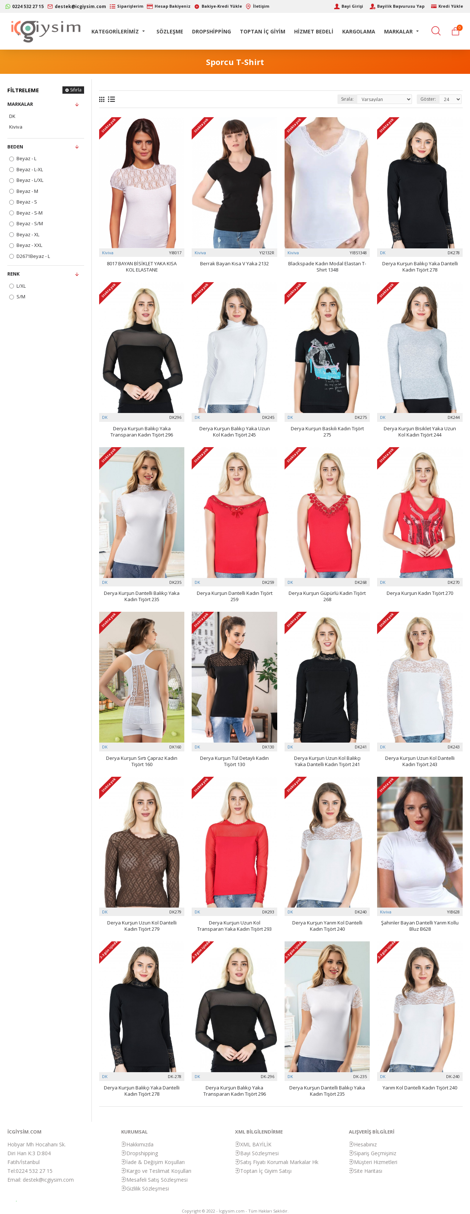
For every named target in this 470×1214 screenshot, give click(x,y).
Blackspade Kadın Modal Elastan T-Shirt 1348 (327, 267)
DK (383, 252)
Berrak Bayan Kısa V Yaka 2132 (234, 264)
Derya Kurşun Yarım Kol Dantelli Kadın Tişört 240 (327, 926)
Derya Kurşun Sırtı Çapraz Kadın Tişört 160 (141, 761)
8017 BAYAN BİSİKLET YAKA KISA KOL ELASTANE (142, 267)
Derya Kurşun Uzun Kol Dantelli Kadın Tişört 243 (420, 761)
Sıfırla (76, 90)
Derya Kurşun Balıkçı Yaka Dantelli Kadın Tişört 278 (420, 267)
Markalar (20, 104)
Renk (13, 273)
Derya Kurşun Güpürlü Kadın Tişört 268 (327, 596)
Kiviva (107, 252)
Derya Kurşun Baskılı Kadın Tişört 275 (327, 431)
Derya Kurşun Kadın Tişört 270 (420, 593)
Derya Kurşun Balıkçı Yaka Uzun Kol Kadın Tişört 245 (234, 431)
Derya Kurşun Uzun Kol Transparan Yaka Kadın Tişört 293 (234, 926)
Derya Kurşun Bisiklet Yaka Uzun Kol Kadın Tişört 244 (420, 431)
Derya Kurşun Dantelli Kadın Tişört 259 (234, 596)
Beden (15, 146)
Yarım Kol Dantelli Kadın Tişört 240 (420, 1088)
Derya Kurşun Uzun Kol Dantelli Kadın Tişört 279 (142, 926)
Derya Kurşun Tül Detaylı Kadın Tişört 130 (234, 761)
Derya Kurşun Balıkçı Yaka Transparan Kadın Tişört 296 (142, 431)
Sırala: (347, 99)
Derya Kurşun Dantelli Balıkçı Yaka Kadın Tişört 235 (142, 596)
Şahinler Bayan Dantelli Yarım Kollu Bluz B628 (420, 926)
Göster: (428, 99)
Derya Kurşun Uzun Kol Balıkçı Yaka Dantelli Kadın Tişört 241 (327, 761)
